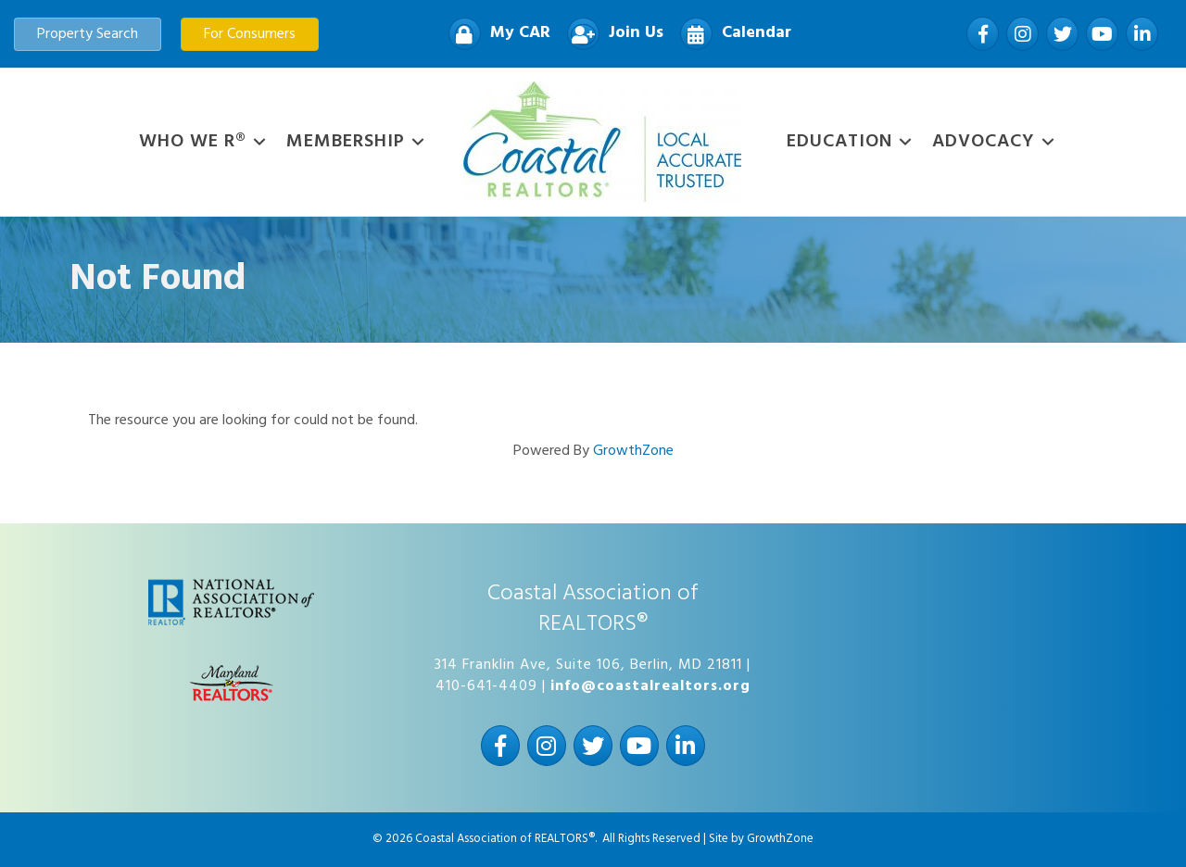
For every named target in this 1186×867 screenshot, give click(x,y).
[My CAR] (494, 33)
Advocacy (983, 142)
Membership (345, 142)
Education (839, 142)
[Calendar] (731, 33)
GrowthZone (633, 451)
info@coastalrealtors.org (650, 686)
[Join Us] (610, 33)
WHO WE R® (192, 142)
